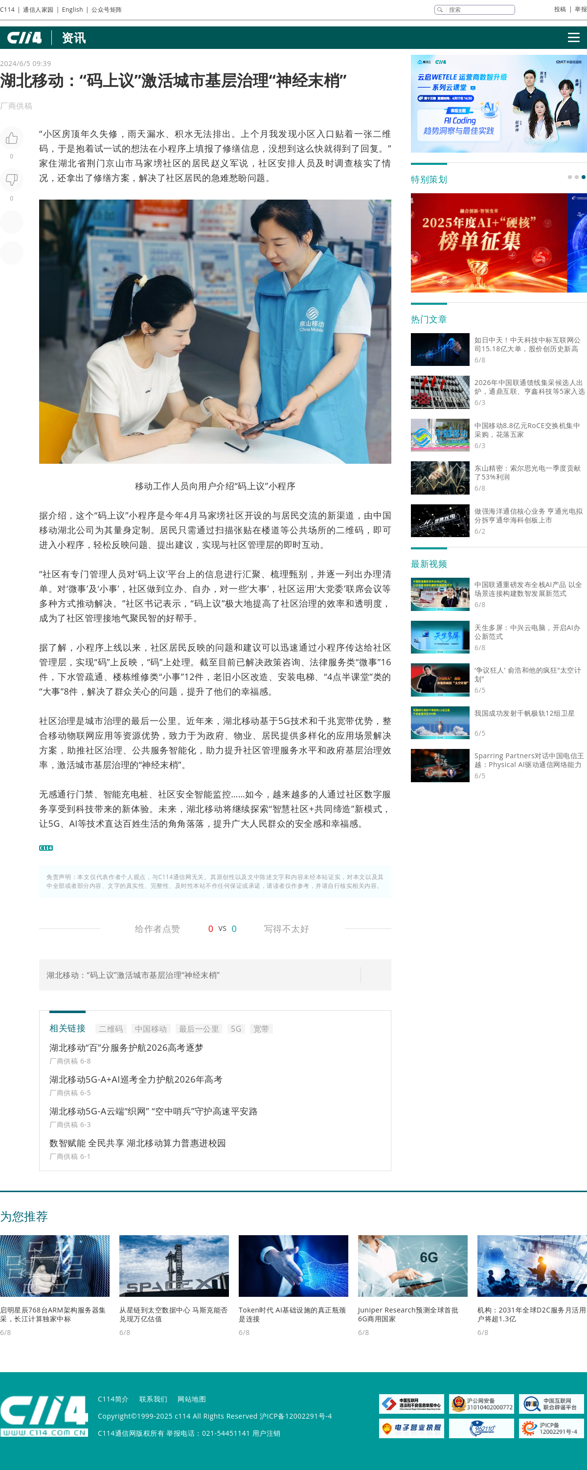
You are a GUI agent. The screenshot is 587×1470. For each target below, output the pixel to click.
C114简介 (113, 1398)
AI (73, 823)
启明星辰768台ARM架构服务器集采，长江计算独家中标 (53, 1314)
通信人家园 (38, 9)
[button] (570, 177)
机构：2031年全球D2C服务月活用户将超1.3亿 (531, 1314)
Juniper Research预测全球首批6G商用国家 (408, 1314)
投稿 (560, 9)
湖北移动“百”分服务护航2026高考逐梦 (126, 1047)
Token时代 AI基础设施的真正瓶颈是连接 (292, 1314)
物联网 (81, 735)
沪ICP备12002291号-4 (296, 1416)
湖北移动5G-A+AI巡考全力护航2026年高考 (136, 1079)
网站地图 (192, 1398)
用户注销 (266, 1433)
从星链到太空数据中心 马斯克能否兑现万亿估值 (173, 1314)
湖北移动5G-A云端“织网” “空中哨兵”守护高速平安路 (153, 1111)
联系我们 (153, 1398)
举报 (581, 9)
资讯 (74, 37)
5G (284, 720)
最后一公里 (154, 720)
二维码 (111, 1029)
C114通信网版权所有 (131, 1433)
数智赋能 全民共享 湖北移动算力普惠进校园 (137, 1143)
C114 (7, 9)
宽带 (346, 720)
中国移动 (151, 1029)
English (72, 9)
